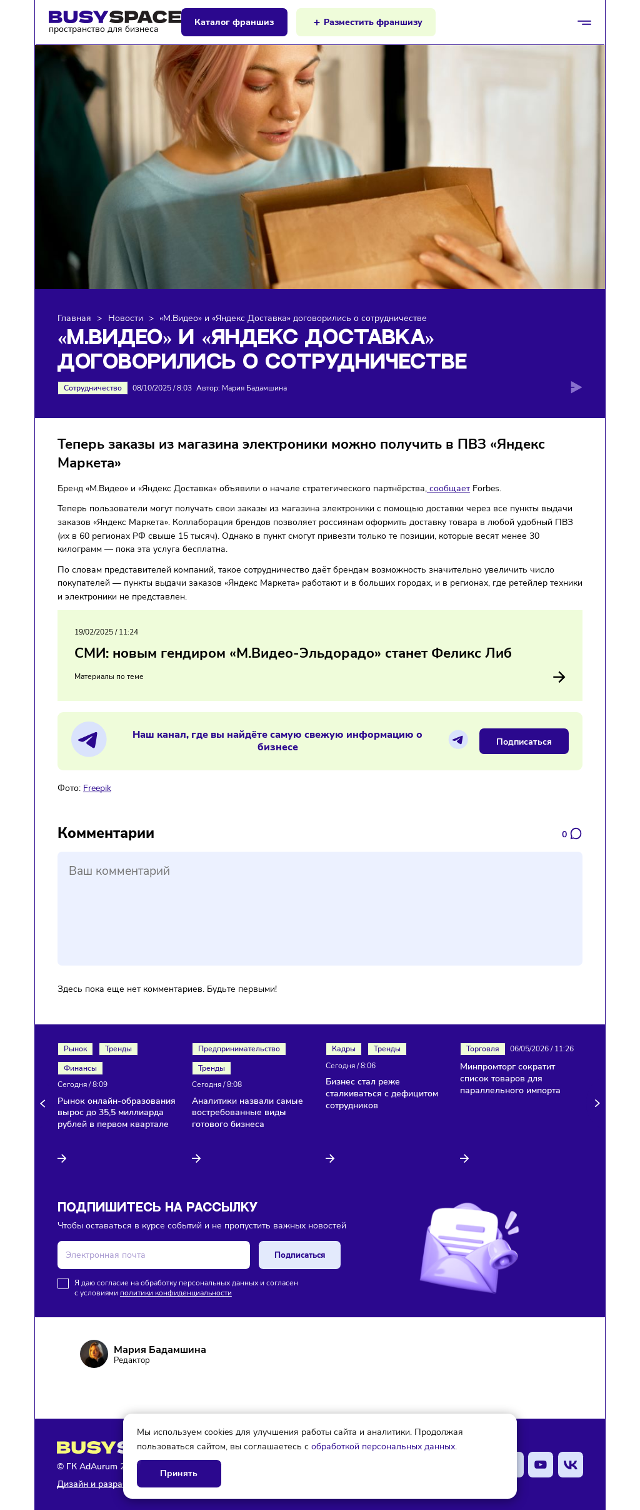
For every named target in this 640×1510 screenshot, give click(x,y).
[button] (44, 1103)
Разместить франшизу (373, 22)
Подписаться (524, 741)
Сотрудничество (93, 388)
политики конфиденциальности (176, 1293)
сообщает (448, 488)
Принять (179, 1473)
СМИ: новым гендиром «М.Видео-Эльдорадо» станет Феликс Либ (293, 653)
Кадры (344, 1049)
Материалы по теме (320, 677)
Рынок (75, 1049)
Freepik (97, 788)
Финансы (80, 1068)
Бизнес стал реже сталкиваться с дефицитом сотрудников (382, 1093)
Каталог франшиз (234, 22)
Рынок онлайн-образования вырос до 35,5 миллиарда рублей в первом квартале (117, 1113)
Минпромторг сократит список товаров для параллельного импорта (510, 1078)
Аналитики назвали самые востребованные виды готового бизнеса (247, 1113)
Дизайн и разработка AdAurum (122, 1484)
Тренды (118, 1049)
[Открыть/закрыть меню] (584, 22)
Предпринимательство (239, 1049)
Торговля (482, 1049)
